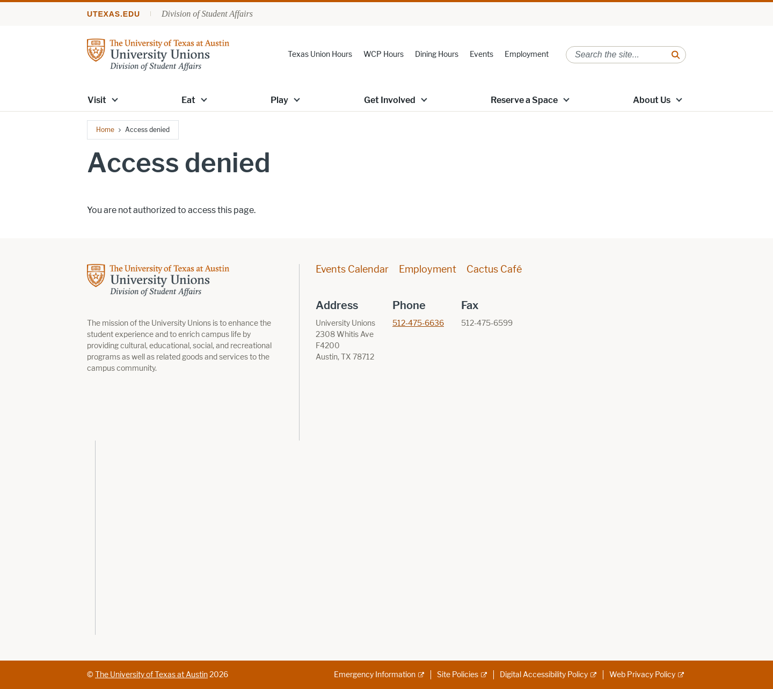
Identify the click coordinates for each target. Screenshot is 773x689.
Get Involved (389, 100)
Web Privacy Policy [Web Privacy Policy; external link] (642, 674)
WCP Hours (383, 54)
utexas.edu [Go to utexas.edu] (113, 14)
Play (279, 100)
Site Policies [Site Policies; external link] (457, 674)
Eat (188, 100)
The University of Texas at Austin (151, 674)
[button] (114, 99)
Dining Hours (436, 54)
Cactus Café (494, 269)
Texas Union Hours (320, 54)
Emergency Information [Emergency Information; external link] (374, 674)
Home (105, 130)
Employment (527, 54)
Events (481, 54)
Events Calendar (352, 269)
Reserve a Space (524, 100)
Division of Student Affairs (207, 13)
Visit (96, 100)
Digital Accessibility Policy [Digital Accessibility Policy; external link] (544, 674)
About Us (651, 100)
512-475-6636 (418, 323)
